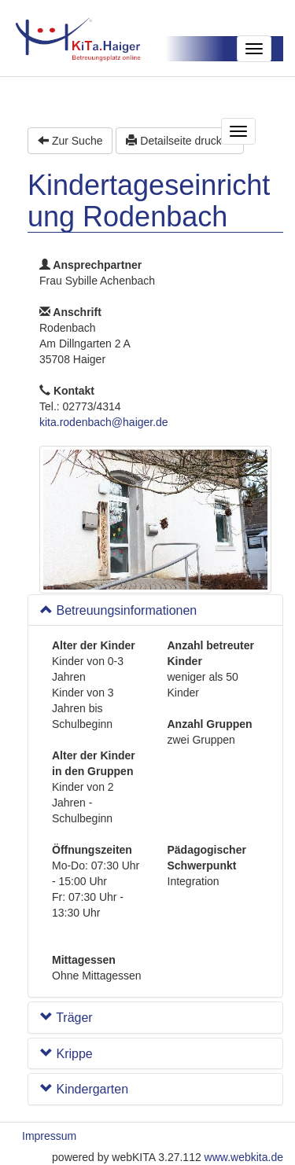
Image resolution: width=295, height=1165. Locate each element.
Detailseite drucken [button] (180, 140)
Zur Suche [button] (70, 140)
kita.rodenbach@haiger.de (103, 422)
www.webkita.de (244, 1157)
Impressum (49, 1136)
